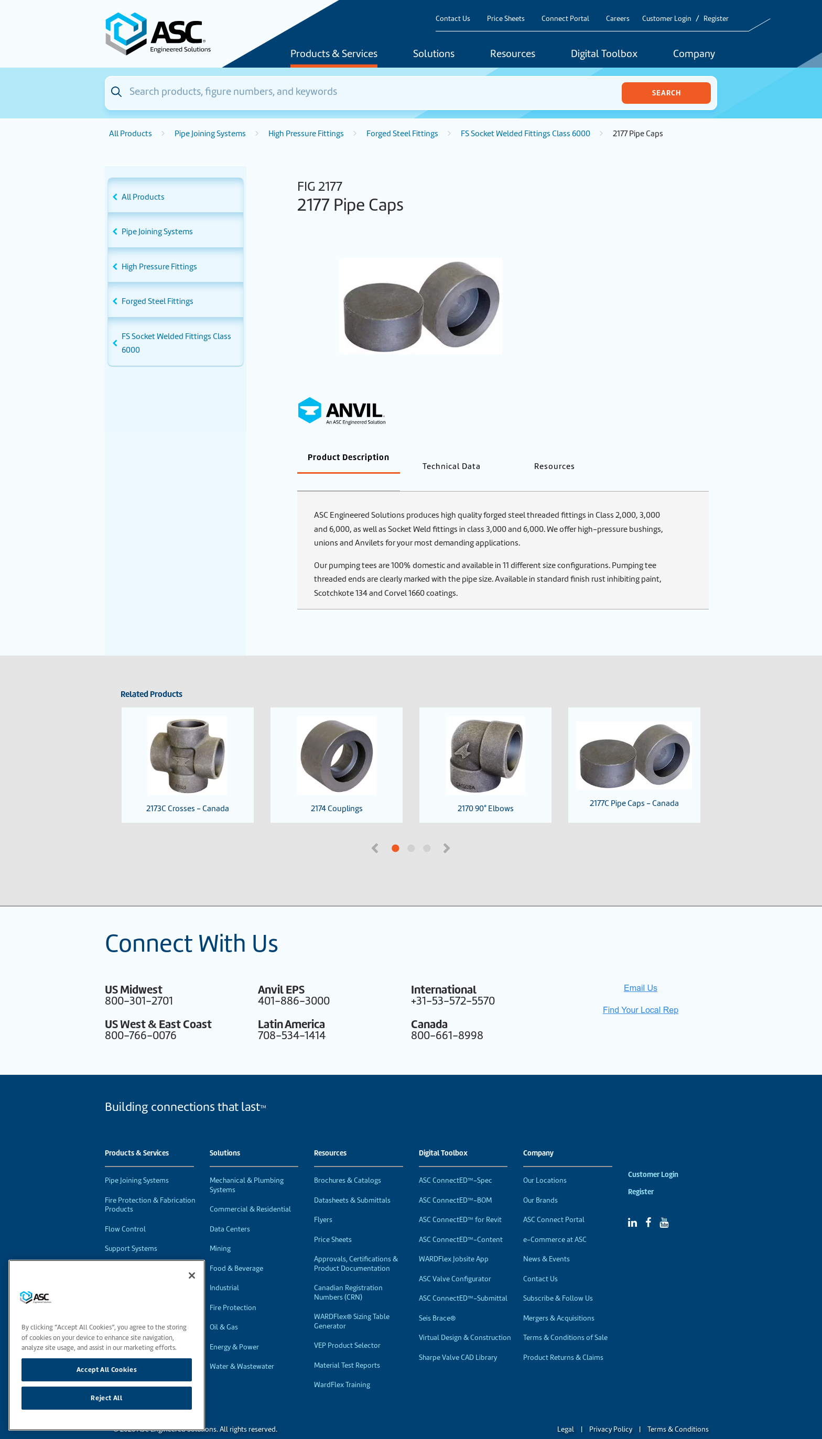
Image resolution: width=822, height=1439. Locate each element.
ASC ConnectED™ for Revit (460, 1202)
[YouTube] (663, 1205)
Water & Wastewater (242, 1349)
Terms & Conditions (678, 1412)
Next (447, 830)
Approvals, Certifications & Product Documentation (356, 1246)
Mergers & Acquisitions (558, 1300)
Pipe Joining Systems (210, 133)
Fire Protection (233, 1290)
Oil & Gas (224, 1309)
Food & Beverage (236, 1251)
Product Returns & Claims (563, 1340)
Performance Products (140, 1251)
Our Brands (540, 1183)
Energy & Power (234, 1329)
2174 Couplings (336, 748)
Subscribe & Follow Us (558, 1281)
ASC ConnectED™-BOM (455, 1183)
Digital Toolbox (604, 54)
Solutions (434, 54)
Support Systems (131, 1231)
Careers (618, 18)
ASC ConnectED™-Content (461, 1222)
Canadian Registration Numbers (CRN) (348, 1275)
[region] (106, 1345)
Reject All (107, 1397)
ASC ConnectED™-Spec (455, 1163)
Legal (565, 1412)
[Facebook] (648, 1205)
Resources (512, 54)
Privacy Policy (610, 1412)
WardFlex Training (342, 1367)
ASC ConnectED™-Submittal (463, 1281)
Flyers (323, 1202)
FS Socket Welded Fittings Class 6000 (525, 133)
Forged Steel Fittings (402, 133)
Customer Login (666, 18)
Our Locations (545, 1163)
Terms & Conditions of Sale (565, 1320)
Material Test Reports (347, 1348)
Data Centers (230, 1211)
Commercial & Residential (250, 1191)
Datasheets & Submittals (352, 1183)
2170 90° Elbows (485, 748)
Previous (376, 830)
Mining (220, 1231)
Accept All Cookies (107, 1369)
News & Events (546, 1241)
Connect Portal (565, 18)
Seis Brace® (437, 1300)
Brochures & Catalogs (347, 1163)
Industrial (224, 1270)
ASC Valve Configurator (455, 1261)
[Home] (164, 33)
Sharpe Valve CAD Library (458, 1340)
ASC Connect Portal (554, 1202)
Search (666, 92)
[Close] (191, 1275)
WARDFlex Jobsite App (454, 1241)
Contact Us (453, 18)
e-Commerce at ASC (555, 1222)
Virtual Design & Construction (465, 1320)
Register (716, 18)
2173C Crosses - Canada (187, 748)
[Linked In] (632, 1205)
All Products (130, 133)
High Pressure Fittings (306, 133)
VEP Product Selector (347, 1328)
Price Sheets (506, 18)
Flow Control (125, 1211)
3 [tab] (466, 831)
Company (694, 54)
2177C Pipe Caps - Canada (634, 747)
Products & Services (333, 54)
